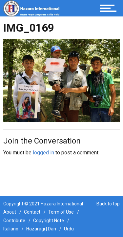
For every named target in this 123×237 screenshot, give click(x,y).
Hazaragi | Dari (41, 228)
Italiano (10, 228)
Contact (32, 212)
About (9, 212)
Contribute (14, 220)
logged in (43, 152)
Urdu (69, 228)
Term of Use (61, 212)
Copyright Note (48, 220)
